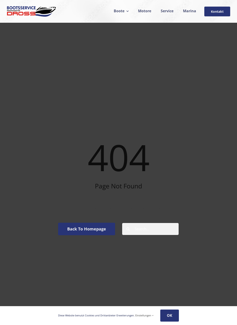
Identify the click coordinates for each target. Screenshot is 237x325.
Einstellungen (144, 315)
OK (169, 315)
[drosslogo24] (31, 7)
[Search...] (150, 229)
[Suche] (128, 229)
